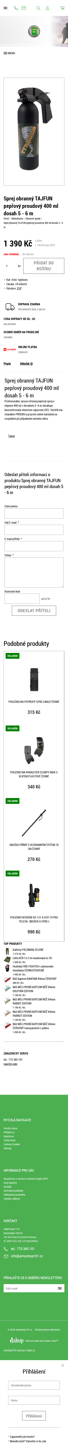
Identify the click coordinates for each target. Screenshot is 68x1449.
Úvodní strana (10, 1128)
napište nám (10, 1064)
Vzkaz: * (9, 555)
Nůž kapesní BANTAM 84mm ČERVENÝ (35, 979)
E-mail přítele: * (13, 539)
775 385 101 (16, 8)
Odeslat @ (26, 363)
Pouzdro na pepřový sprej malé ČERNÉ (34, 702)
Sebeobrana (17, 218)
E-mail (7, 1286)
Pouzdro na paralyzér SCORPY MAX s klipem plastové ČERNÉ (34, 774)
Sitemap (8, 1148)
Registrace (9, 1136)
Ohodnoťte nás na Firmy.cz (19, 1350)
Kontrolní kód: (13, 591)
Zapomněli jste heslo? (22, 1437)
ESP (19, 288)
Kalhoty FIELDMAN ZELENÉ (28, 950)
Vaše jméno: (11, 506)
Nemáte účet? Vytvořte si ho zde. (28, 1441)
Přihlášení (34, 1416)
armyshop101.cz (24, 1329)
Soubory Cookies (12, 1144)
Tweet (11, 436)
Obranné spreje (33, 218)
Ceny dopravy (10, 1182)
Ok (60, 1288)
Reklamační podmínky (14, 1194)
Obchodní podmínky (13, 1190)
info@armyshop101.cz (24, 8)
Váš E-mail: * (12, 523)
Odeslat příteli (34, 610)
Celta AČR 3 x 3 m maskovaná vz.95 (32, 958)
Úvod (6, 218)
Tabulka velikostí (12, 1198)
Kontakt (7, 1186)
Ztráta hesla (9, 1140)
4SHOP (54, 1340)
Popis (7, 363)
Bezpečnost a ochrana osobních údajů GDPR (26, 1178)
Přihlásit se (9, 1132)
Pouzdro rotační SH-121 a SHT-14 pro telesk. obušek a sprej (34, 919)
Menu (11, 53)
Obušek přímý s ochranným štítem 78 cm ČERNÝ (34, 847)
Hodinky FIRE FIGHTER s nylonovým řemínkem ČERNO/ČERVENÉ (33, 968)
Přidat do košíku (44, 266)
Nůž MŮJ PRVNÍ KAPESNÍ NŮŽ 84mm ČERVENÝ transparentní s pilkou (34, 1026)
